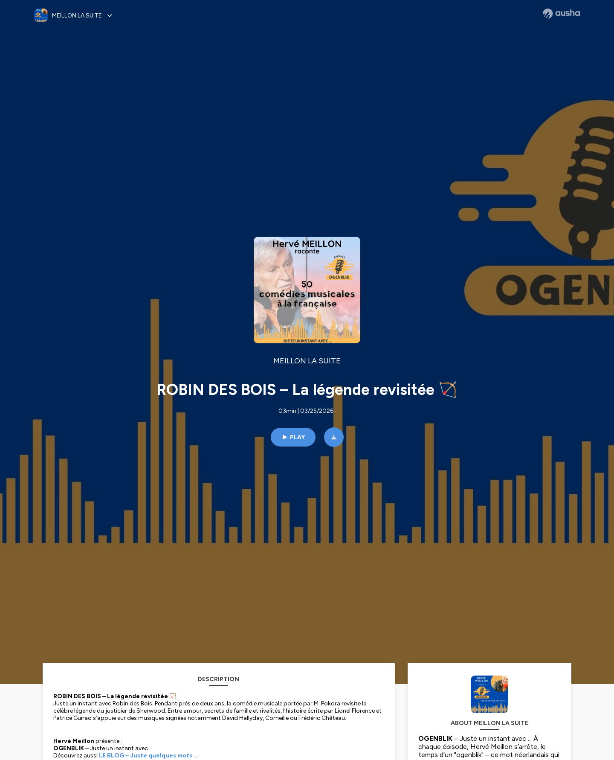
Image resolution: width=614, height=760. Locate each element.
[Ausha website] (561, 14)
